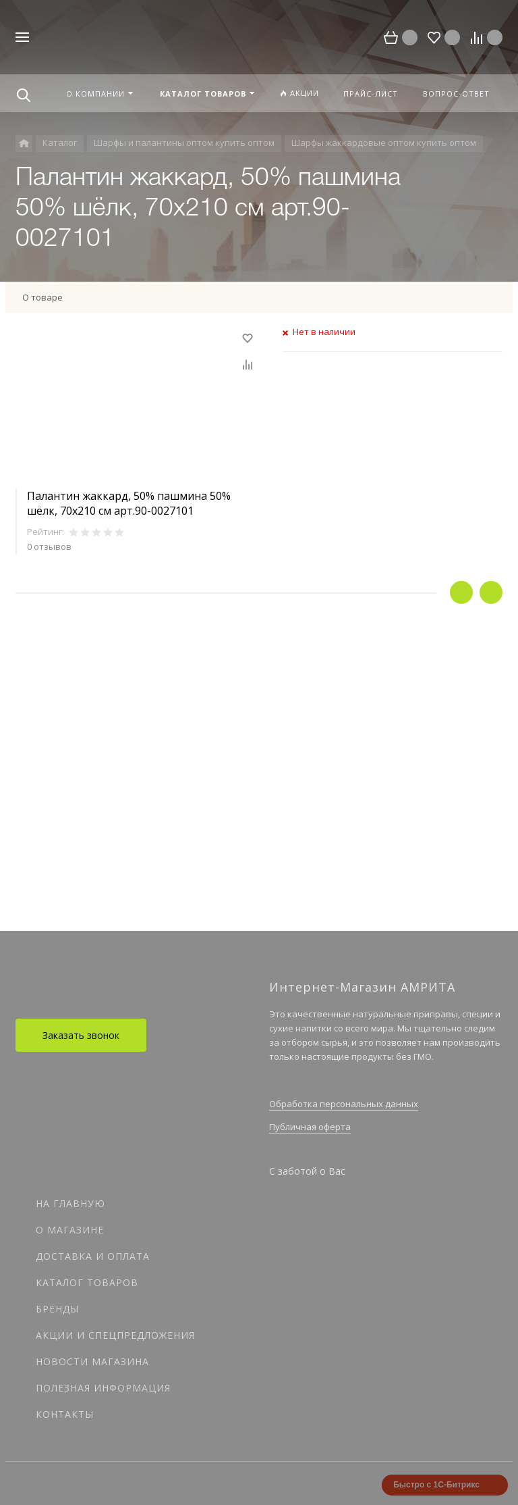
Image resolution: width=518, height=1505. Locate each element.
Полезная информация (103, 1387)
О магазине (70, 1229)
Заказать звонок (80, 1035)
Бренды (57, 1308)
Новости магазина (92, 1361)
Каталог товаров (87, 1282)
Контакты (65, 1414)
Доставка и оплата (93, 1256)
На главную (70, 1203)
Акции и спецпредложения (115, 1335)
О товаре (42, 297)
